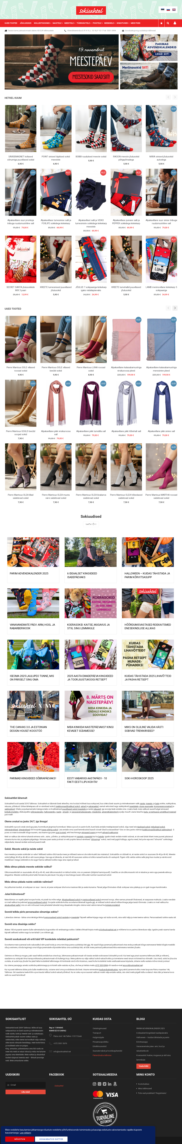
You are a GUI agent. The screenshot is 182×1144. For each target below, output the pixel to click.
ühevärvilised (24, 830)
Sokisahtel (59, 1086)
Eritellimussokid (99, 1046)
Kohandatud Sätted (51, 1139)
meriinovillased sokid (91, 899)
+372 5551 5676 (60, 1043)
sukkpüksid (10, 809)
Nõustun (19, 1139)
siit (93, 902)
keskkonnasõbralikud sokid (68, 806)
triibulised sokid (158, 827)
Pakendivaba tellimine (102, 1055)
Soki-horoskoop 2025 (139, 778)
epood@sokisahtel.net (132, 965)
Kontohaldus (143, 1084)
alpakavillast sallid (12, 905)
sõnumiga (95, 839)
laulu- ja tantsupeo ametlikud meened (160, 812)
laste (157, 803)
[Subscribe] (26, 1092)
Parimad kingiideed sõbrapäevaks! (33, 778)
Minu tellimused (145, 1088)
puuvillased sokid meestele (74, 809)
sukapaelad (93, 806)
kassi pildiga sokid (50, 830)
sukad (83, 806)
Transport (97, 1033)
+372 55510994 (101, 965)
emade (66, 812)
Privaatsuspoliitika (100, 1042)
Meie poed (135, 23)
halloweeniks (49, 812)
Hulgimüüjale (98, 1037)
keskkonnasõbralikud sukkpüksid (157, 830)
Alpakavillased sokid (71, 899)
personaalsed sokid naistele (56, 917)
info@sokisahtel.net (107, 930)
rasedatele (133, 806)
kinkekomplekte (11, 812)
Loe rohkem (25, 1133)
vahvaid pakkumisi (110, 832)
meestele (88, 836)
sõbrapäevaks (37, 812)
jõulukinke (96, 812)
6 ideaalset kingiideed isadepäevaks (152, 1033)
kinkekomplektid (112, 905)
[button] (175, 308)
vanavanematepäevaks (81, 812)
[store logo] (91, 10)
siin (88, 945)
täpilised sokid (143, 827)
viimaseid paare (88, 832)
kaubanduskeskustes (108, 969)
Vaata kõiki (91, 524)
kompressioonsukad (163, 806)
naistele (80, 836)
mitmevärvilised (11, 830)
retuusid (97, 809)
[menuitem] (12, 23)
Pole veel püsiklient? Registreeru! (152, 1093)
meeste (149, 803)
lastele (101, 836)
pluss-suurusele (146, 806)
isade (58, 812)
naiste (142, 803)
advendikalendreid (110, 812)
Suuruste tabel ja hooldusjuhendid (107, 1051)
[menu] (74, 23)
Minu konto (175, 23)
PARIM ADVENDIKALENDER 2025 (29, 573)
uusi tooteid (61, 832)
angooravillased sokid (37, 902)
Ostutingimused (99, 1028)
